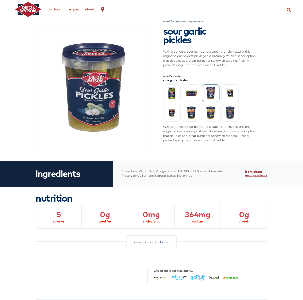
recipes (73, 9)
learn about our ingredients (256, 173)
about (90, 9)
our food (54, 9)
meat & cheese (172, 21)
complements (194, 21)
